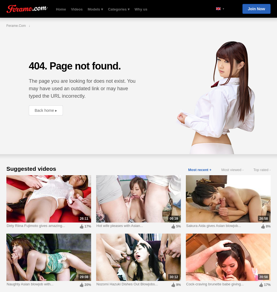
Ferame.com (27, 9)
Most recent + (199, 170)
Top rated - (262, 170)
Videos (77, 9)
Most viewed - (232, 170)
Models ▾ (95, 9)
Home (61, 9)
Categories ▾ (119, 9)
